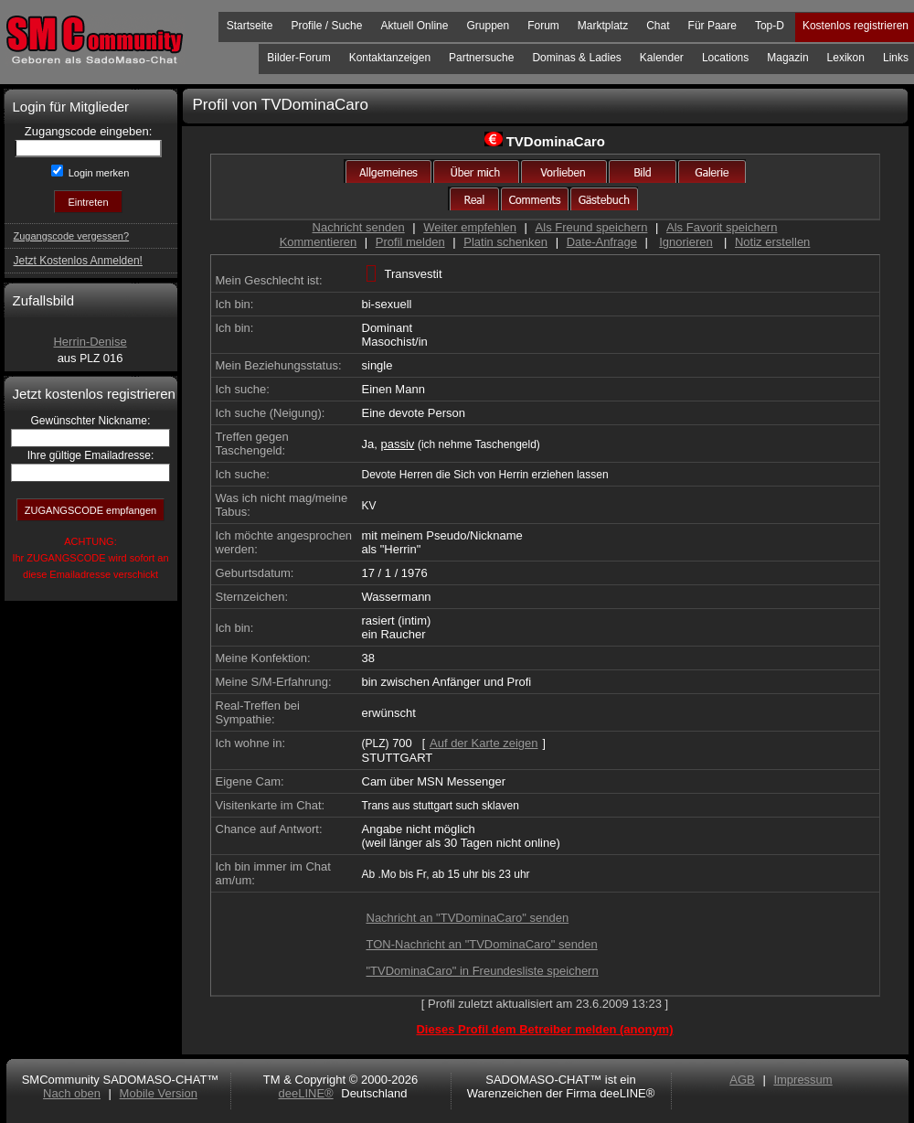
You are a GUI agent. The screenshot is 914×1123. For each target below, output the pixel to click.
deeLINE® (305, 1093)
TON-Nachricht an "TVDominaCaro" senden (482, 944)
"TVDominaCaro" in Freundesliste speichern (483, 971)
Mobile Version (158, 1093)
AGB (741, 1079)
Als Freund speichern (592, 227)
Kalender (662, 57)
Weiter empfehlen (469, 227)
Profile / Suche (326, 25)
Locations (725, 57)
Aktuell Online (414, 25)
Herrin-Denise (89, 341)
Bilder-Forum (298, 57)
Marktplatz (603, 25)
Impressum (802, 1079)
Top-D (769, 25)
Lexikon (846, 57)
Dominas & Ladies (576, 57)
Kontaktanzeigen (389, 57)
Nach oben (72, 1093)
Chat (657, 25)
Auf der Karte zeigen (484, 743)
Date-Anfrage (602, 242)
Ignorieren (686, 242)
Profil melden (410, 242)
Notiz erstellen (772, 242)
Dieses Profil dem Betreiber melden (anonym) (544, 1029)
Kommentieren (318, 242)
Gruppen (487, 25)
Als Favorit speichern (721, 227)
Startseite (250, 25)
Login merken (98, 172)
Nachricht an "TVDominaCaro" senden (468, 918)
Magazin (787, 57)
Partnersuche (481, 57)
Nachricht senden (359, 227)
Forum (543, 25)
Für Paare (712, 25)
